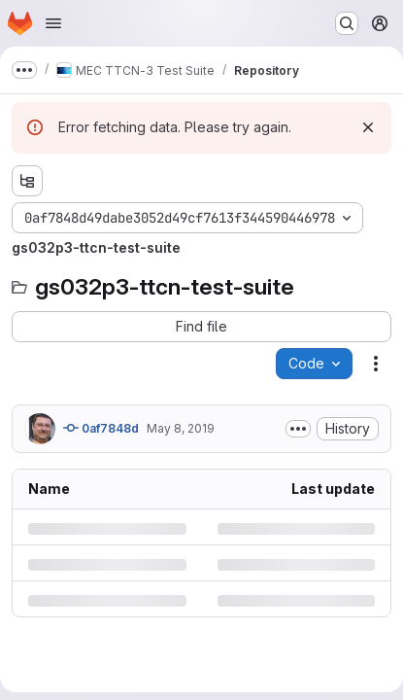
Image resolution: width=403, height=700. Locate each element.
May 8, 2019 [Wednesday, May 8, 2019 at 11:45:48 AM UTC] (181, 428)
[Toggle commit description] (298, 429)
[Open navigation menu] (53, 23)
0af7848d (101, 428)
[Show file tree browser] (27, 180)
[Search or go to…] (346, 23)
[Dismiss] (368, 127)
